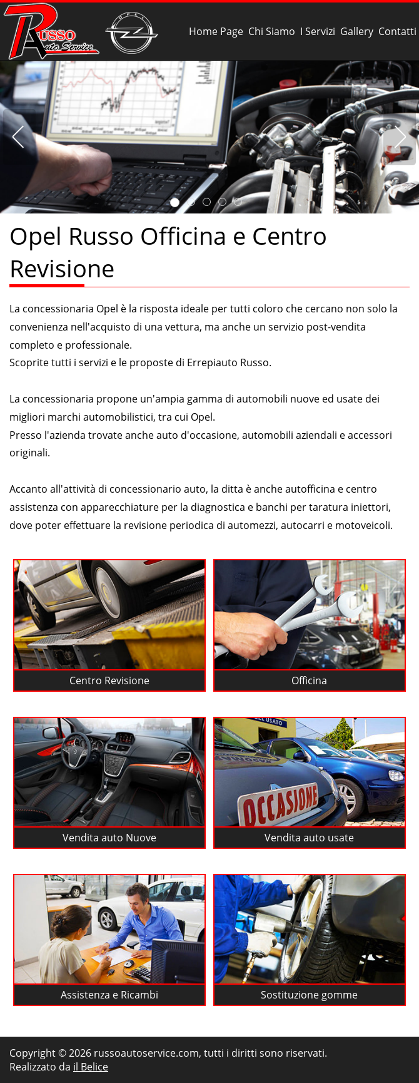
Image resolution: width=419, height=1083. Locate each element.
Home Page (216, 31)
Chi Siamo (271, 31)
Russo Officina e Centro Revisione (83, 31)
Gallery (356, 31)
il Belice (90, 1067)
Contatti (397, 31)
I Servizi (317, 31)
